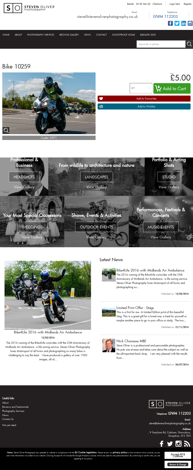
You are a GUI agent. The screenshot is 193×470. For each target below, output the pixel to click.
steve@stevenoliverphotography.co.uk (107, 16)
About (18, 34)
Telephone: (172, 12)
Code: (45, 138)
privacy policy (120, 452)
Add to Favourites (146, 98)
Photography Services (40, 34)
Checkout (157, 3)
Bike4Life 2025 (148, 34)
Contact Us (8, 419)
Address (186, 428)
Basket (130, 3)
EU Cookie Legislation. (86, 452)
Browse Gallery (69, 34)
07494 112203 (165, 16)
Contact (101, 34)
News (87, 34)
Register (187, 3)
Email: (135, 12)
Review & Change (178, 464)
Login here (175, 3)
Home (6, 34)
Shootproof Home (123, 34)
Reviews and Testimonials (15, 406)
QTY (133, 88)
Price (171, 73)
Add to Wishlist (146, 106)
